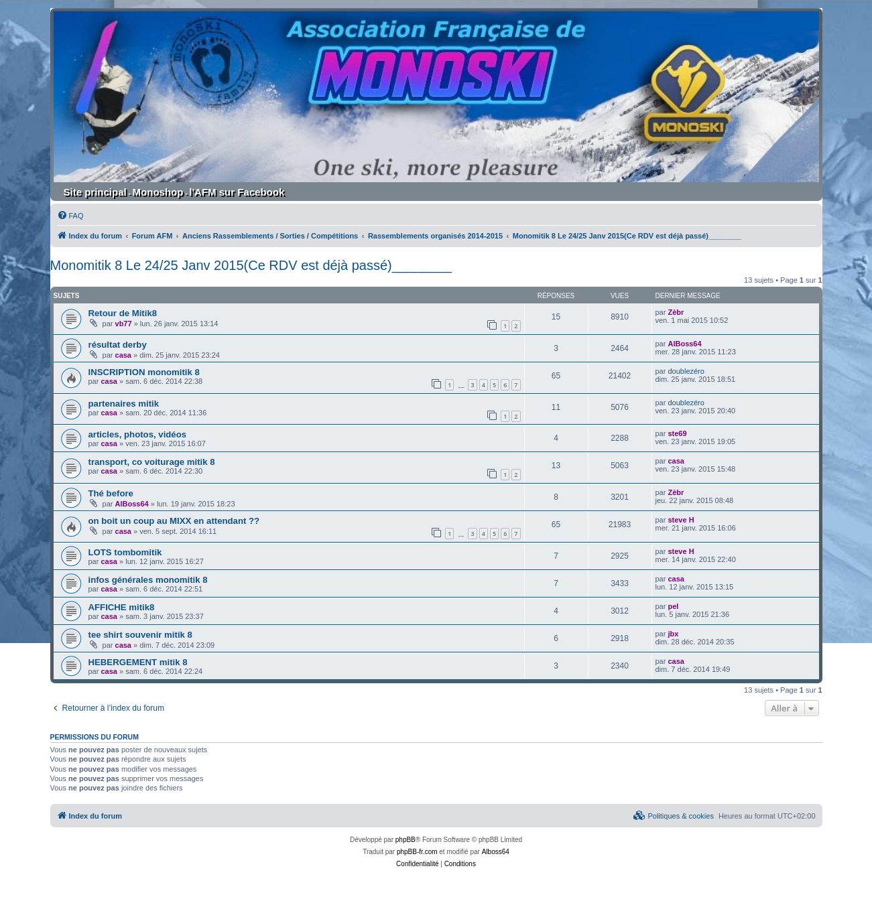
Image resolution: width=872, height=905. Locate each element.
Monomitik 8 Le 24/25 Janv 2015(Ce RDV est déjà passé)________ (251, 265)
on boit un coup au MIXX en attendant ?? (174, 521)
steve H (681, 520)
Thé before (110, 493)
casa (123, 355)
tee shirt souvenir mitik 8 (140, 635)
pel (673, 606)
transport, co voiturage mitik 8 (151, 462)
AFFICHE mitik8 (121, 607)
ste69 (677, 433)
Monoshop (158, 192)
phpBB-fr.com (417, 851)
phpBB (405, 839)
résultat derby (117, 345)
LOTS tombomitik (125, 552)
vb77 (123, 324)
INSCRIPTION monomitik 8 (144, 372)
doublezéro (686, 371)
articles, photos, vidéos (137, 434)
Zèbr (676, 312)
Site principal (95, 192)
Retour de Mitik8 (123, 313)
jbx (673, 634)
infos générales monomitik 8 (148, 580)
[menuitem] (70, 216)
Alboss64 (495, 851)
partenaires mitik (124, 404)
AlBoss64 (684, 344)
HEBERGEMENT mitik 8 (138, 662)
